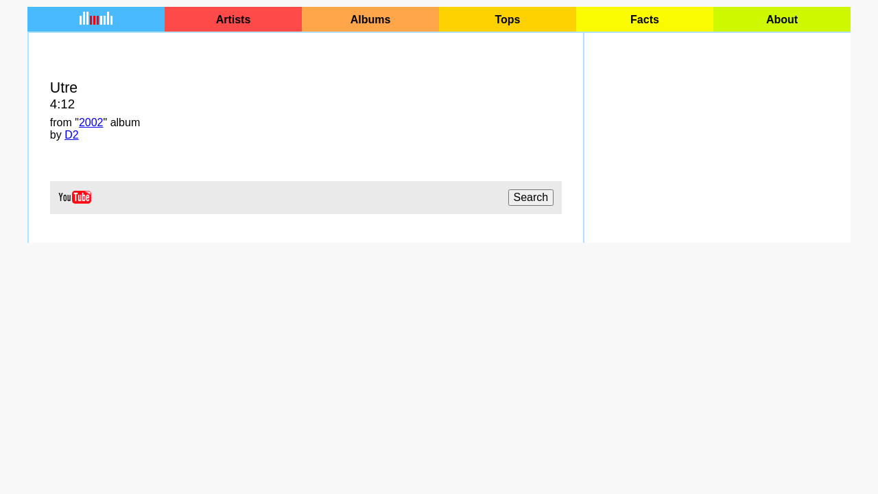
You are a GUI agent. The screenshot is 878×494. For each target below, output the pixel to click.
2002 (91, 122)
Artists (233, 19)
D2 (71, 135)
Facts (644, 19)
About (782, 19)
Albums (371, 19)
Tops (507, 19)
